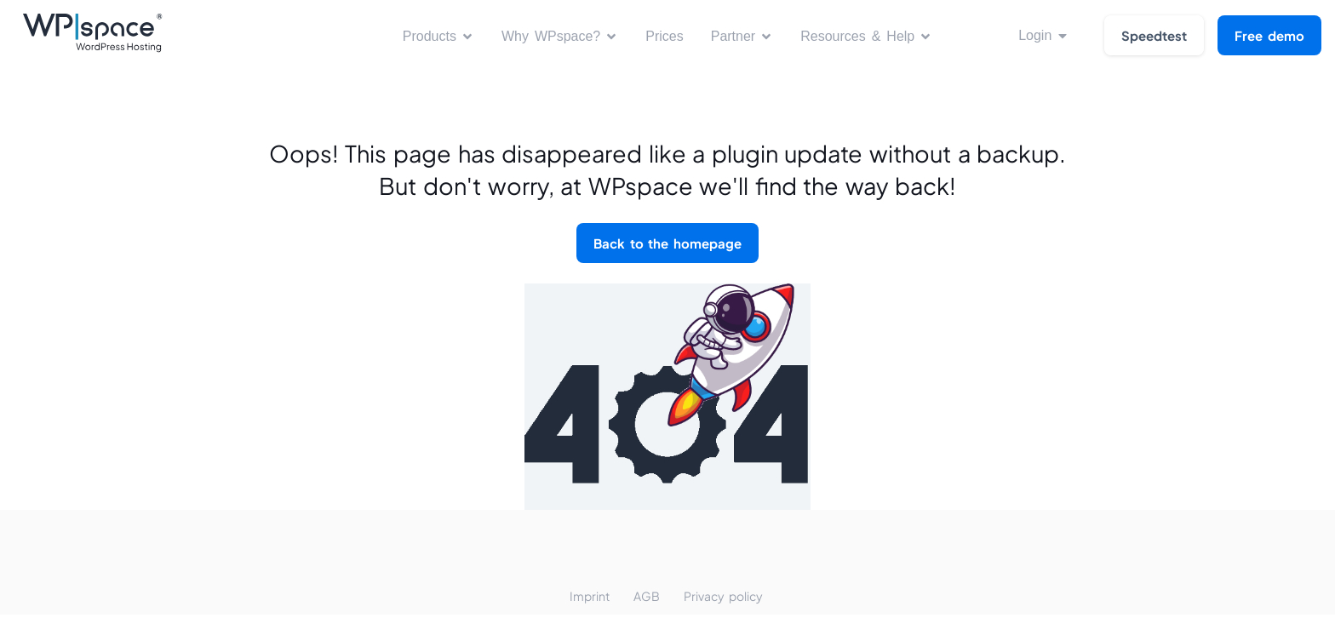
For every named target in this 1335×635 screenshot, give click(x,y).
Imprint (590, 596)
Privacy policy (723, 596)
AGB (646, 596)
